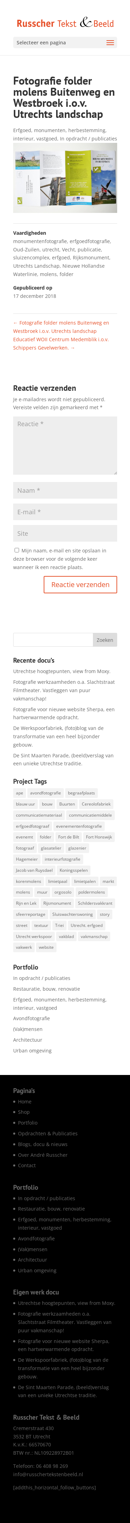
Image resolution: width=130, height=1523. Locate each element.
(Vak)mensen (28, 1029)
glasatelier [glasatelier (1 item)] (51, 848)
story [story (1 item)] (105, 914)
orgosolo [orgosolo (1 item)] (62, 892)
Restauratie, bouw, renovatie (46, 989)
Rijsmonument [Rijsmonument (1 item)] (57, 903)
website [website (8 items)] (46, 947)
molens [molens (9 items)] (23, 892)
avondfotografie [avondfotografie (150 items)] (45, 793)
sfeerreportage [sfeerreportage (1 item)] (30, 914)
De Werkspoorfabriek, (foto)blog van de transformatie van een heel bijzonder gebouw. (58, 736)
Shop (24, 1112)
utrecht (50, 249)
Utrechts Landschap (36, 266)
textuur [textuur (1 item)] (41, 925)
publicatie (89, 249)
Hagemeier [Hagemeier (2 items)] (27, 859)
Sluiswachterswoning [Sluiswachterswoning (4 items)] (72, 914)
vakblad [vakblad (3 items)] (66, 936)
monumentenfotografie (40, 241)
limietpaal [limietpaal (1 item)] (57, 881)
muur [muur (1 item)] (42, 892)
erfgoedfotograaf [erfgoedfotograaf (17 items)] (32, 826)
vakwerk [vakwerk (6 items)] (24, 947)
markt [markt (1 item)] (108, 881)
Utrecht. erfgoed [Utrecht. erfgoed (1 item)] (87, 925)
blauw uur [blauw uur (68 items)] (25, 804)
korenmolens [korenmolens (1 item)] (28, 881)
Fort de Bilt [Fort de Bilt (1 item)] (68, 837)
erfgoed (61, 257)
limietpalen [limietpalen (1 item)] (85, 881)
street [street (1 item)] (21, 925)
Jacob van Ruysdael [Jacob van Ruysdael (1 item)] (34, 870)
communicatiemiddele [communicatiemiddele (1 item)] (90, 815)
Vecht (68, 249)
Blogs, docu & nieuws (43, 1144)
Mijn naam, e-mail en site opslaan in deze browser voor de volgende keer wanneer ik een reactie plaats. (59, 558)
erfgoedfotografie (90, 241)
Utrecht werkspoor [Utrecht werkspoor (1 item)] (34, 936)
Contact (27, 1165)
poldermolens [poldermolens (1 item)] (91, 892)
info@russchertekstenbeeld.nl (48, 1474)
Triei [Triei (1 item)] (59, 925)
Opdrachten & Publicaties (48, 1133)
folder (66, 274)
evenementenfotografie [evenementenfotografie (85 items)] (79, 826)
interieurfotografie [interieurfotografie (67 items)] (62, 859)
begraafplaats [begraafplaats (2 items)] (81, 793)
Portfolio (27, 1122)
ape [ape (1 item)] (19, 793)
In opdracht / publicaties (88, 138)
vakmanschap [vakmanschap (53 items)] (94, 936)
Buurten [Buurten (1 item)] (67, 804)
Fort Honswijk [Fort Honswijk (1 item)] (99, 837)
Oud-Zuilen (26, 249)
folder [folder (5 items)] (45, 837)
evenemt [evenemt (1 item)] (24, 837)
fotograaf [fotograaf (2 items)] (25, 848)
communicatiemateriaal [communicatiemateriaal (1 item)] (39, 815)
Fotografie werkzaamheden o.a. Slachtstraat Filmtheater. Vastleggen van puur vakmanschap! (64, 690)
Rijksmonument (91, 257)
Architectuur (27, 1039)
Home (25, 1101)
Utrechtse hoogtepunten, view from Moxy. (62, 671)
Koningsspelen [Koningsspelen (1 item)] (74, 870)
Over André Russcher (43, 1155)
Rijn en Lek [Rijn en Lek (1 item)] (26, 903)
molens (48, 274)
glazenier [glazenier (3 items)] (77, 848)
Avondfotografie (31, 1018)
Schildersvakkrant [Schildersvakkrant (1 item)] (95, 903)
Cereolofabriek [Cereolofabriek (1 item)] (96, 804)
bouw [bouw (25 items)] (47, 804)
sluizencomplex (31, 257)
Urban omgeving (32, 1050)
